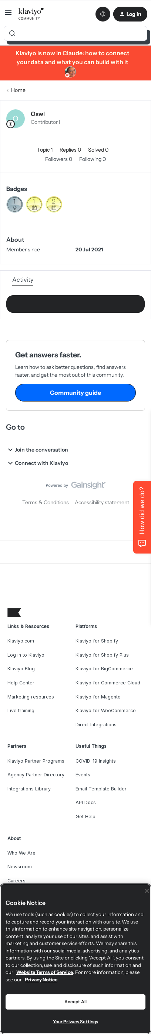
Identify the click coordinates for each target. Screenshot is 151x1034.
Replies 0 (71, 149)
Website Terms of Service (44, 972)
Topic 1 (45, 149)
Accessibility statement (102, 502)
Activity (22, 279)
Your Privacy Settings (75, 1021)
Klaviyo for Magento (98, 697)
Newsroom (19, 866)
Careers (16, 880)
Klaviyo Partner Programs (35, 761)
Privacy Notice (41, 979)
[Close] (147, 891)
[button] (8, 15)
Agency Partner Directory (35, 774)
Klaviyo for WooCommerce (106, 710)
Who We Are (21, 853)
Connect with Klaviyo (37, 463)
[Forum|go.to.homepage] (31, 14)
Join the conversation (37, 449)
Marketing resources (30, 697)
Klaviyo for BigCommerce (104, 668)
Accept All (75, 1001)
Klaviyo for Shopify (97, 641)
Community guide (75, 392)
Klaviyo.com (20, 641)
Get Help (85, 816)
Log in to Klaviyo (25, 655)
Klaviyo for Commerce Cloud (108, 683)
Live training (20, 710)
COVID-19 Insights (96, 761)
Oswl (38, 114)
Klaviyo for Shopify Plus (102, 655)
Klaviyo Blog (21, 668)
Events (83, 774)
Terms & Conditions (45, 502)
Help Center (20, 683)
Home (18, 90)
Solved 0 (98, 149)
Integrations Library (29, 789)
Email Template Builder (101, 789)
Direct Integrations (96, 724)
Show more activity (75, 302)
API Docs (86, 802)
